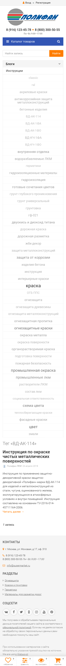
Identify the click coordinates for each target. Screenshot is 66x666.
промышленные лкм (33, 377)
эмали (33, 434)
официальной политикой (17, 627)
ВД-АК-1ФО (33, 130)
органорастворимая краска (33, 349)
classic (33, 78)
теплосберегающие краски (33, 412)
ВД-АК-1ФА (33, 123)
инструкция (33, 271)
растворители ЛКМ (33, 384)
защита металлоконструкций (33, 250)
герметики (33, 166)
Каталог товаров (20, 41)
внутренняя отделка (33, 152)
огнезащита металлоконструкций (33, 314)
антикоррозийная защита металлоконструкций (33, 100)
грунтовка (33, 208)
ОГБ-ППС (33, 292)
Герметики (11, 589)
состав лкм (33, 391)
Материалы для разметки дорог (23, 594)
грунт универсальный (33, 201)
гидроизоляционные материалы (33, 173)
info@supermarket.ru (18, 565)
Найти (56, 53)
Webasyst (22, 654)
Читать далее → (13, 511)
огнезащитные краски (33, 328)
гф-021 (33, 215)
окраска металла (33, 335)
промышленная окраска (33, 370)
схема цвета (33, 405)
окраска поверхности (33, 342)
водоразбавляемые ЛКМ (33, 159)
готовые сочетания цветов (33, 187)
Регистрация (43, 2)
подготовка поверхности (33, 356)
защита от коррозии (33, 257)
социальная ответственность (33, 398)
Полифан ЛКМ (14, 466)
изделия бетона (33, 264)
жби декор (33, 243)
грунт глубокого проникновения (33, 194)
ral (33, 85)
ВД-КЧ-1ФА (33, 137)
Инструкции (14, 70)
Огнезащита (12, 580)
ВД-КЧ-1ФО (33, 144)
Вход (27, 2)
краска (33, 285)
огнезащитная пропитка (33, 321)
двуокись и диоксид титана (33, 222)
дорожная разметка (33, 236)
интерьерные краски (33, 279)
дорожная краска (33, 229)
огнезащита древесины (33, 307)
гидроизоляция (33, 180)
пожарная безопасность (33, 363)
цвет (33, 426)
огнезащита (33, 300)
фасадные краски (33, 420)
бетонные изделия (33, 109)
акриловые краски (33, 92)
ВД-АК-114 (33, 116)
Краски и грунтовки (16, 585)
